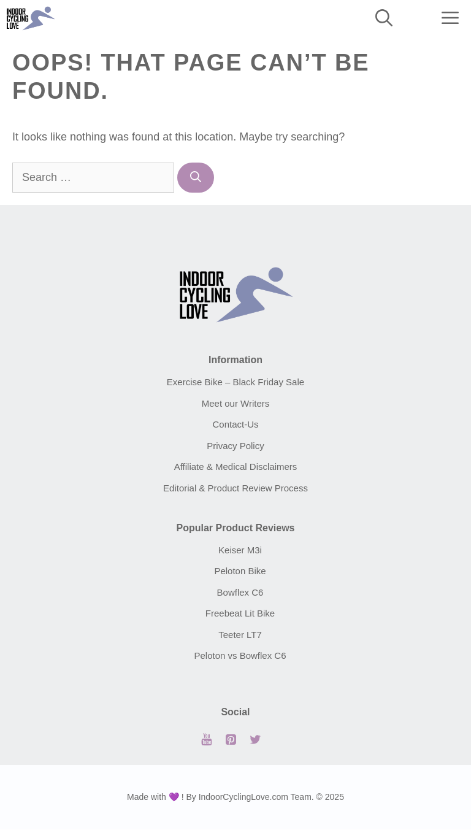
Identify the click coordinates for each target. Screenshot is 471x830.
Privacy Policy (235, 445)
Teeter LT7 (240, 634)
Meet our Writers (236, 403)
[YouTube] (206, 740)
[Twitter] (255, 740)
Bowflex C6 (240, 592)
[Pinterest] (230, 740)
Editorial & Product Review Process (235, 488)
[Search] (195, 178)
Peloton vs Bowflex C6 (240, 655)
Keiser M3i (240, 550)
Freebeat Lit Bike (240, 613)
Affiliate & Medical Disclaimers (235, 466)
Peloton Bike (240, 571)
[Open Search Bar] (384, 18)
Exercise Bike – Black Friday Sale (235, 382)
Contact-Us (235, 424)
